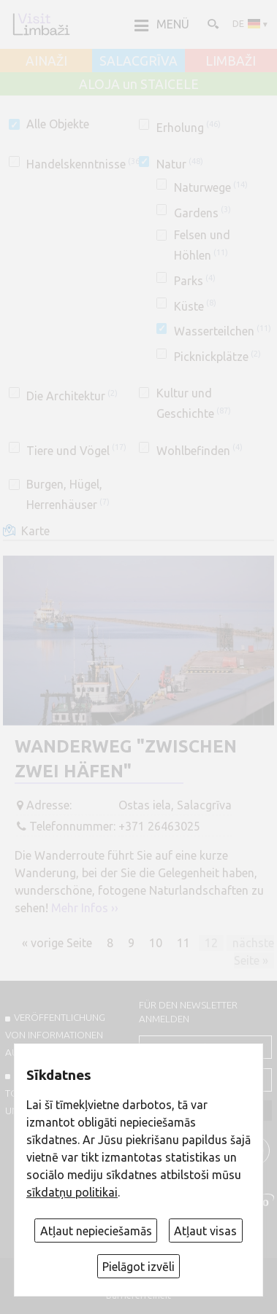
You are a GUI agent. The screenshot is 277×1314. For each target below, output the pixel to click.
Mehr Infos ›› (84, 907)
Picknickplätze (217, 356)
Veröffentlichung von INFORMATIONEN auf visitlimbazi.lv (55, 1034)
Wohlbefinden (199, 450)
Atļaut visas (205, 1230)
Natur (179, 164)
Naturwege (211, 187)
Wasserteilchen (222, 331)
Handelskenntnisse (84, 164)
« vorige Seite (57, 942)
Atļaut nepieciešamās (96, 1230)
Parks (195, 280)
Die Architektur (72, 396)
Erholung (188, 127)
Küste (195, 306)
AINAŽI (46, 61)
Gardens (202, 212)
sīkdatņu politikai (72, 1192)
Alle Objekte (57, 124)
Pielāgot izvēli (138, 1266)
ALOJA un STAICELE (139, 84)
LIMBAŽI (230, 61)
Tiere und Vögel (76, 450)
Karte (35, 530)
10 (155, 942)
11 (183, 942)
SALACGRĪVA (138, 61)
